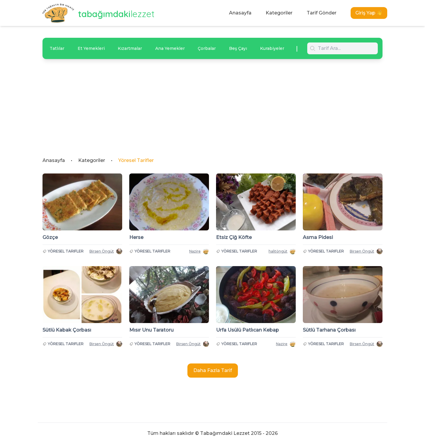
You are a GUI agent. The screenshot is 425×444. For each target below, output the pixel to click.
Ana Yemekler (170, 48)
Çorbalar (207, 48)
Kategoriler (279, 13)
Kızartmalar (130, 48)
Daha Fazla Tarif (212, 370)
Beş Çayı (238, 48)
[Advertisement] (212, 103)
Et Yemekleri (91, 48)
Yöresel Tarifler (136, 160)
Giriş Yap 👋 (368, 13)
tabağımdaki (116, 14)
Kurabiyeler (272, 48)
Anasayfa (240, 13)
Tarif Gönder (321, 13)
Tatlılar (57, 48)
